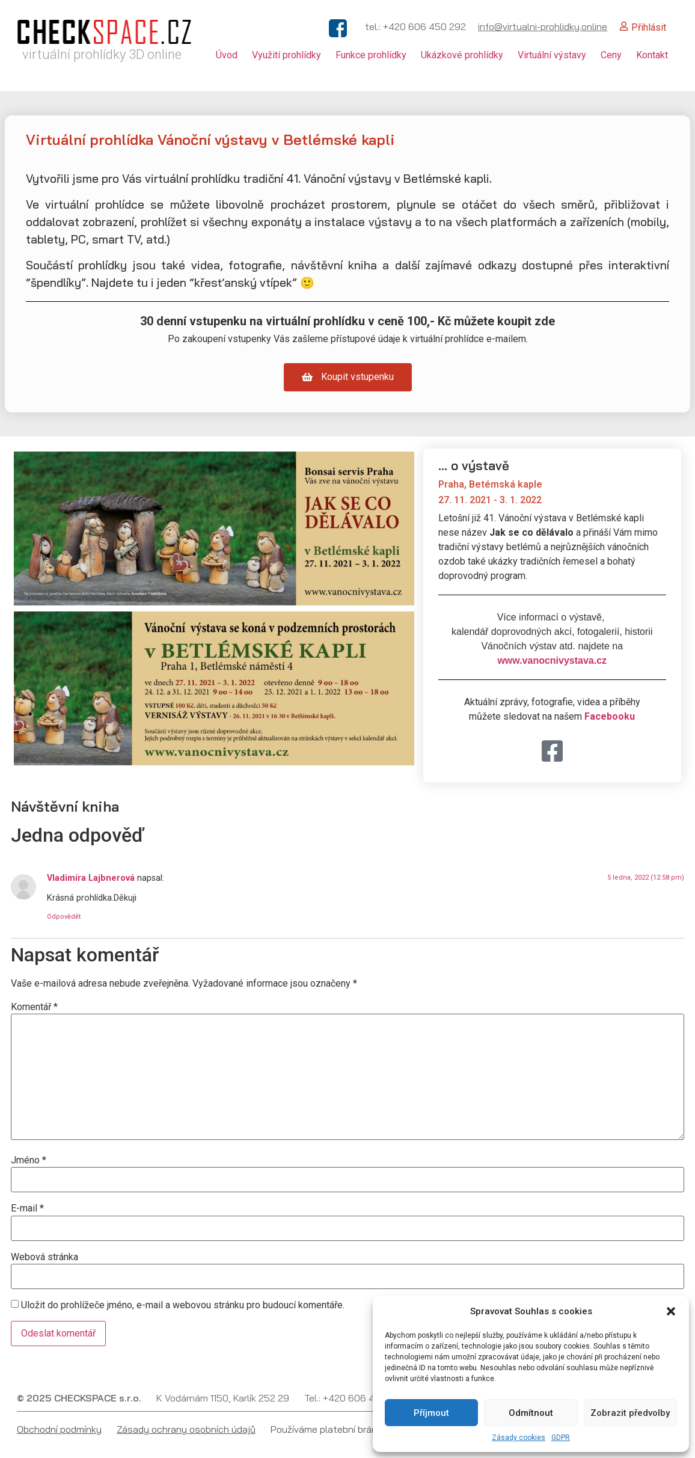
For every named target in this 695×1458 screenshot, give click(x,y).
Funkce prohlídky (370, 55)
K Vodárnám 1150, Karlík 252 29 (222, 1398)
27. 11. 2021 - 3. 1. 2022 (490, 500)
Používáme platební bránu (326, 1429)
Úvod (226, 55)
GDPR (560, 1437)
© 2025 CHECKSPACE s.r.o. (79, 1398)
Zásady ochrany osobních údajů (186, 1429)
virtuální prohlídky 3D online (102, 54)
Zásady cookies (518, 1437)
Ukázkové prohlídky (462, 55)
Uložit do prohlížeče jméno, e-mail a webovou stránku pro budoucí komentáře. (182, 1305)
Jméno (28, 1160)
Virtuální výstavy (552, 55)
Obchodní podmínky (59, 1429)
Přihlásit (648, 27)
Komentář (34, 1007)
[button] (671, 1311)
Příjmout (431, 1412)
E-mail (27, 1208)
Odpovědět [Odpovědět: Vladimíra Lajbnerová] (64, 916)
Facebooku (609, 716)
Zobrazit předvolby (630, 1412)
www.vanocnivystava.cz (552, 660)
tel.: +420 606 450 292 (415, 26)
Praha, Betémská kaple (490, 484)
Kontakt (652, 55)
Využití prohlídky (286, 55)
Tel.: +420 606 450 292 (355, 1398)
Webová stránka (44, 1257)
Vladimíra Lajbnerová (91, 878)
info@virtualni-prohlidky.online (542, 26)
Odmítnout (531, 1412)
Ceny (611, 55)
